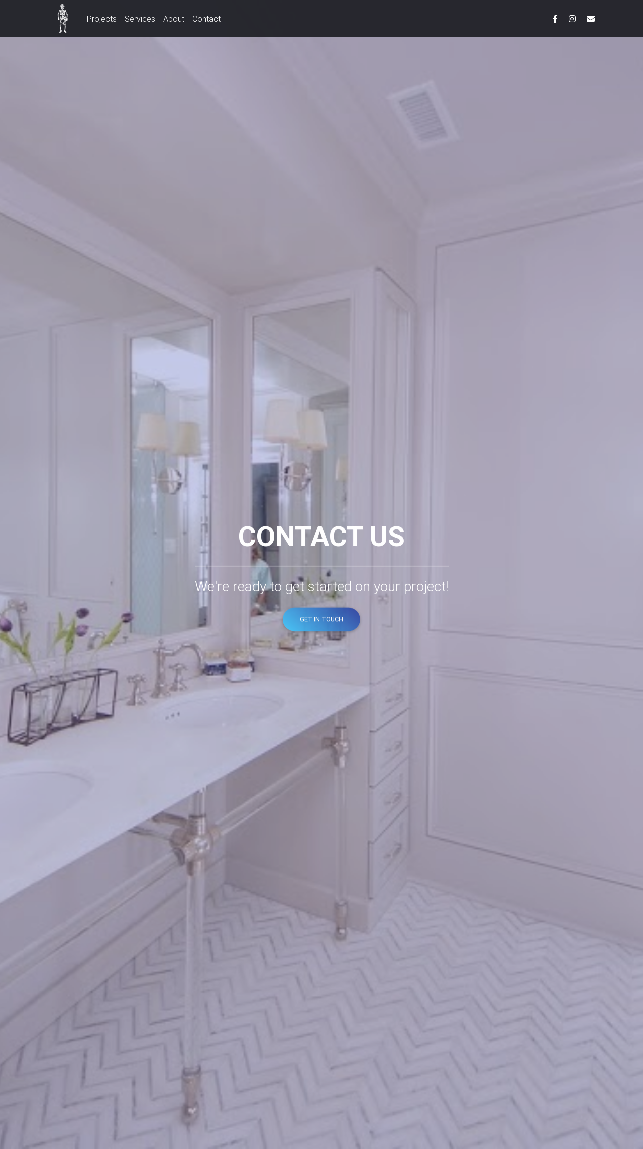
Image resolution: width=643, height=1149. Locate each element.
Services (140, 21)
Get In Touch (321, 620)
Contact (206, 21)
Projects (102, 21)
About (173, 21)
